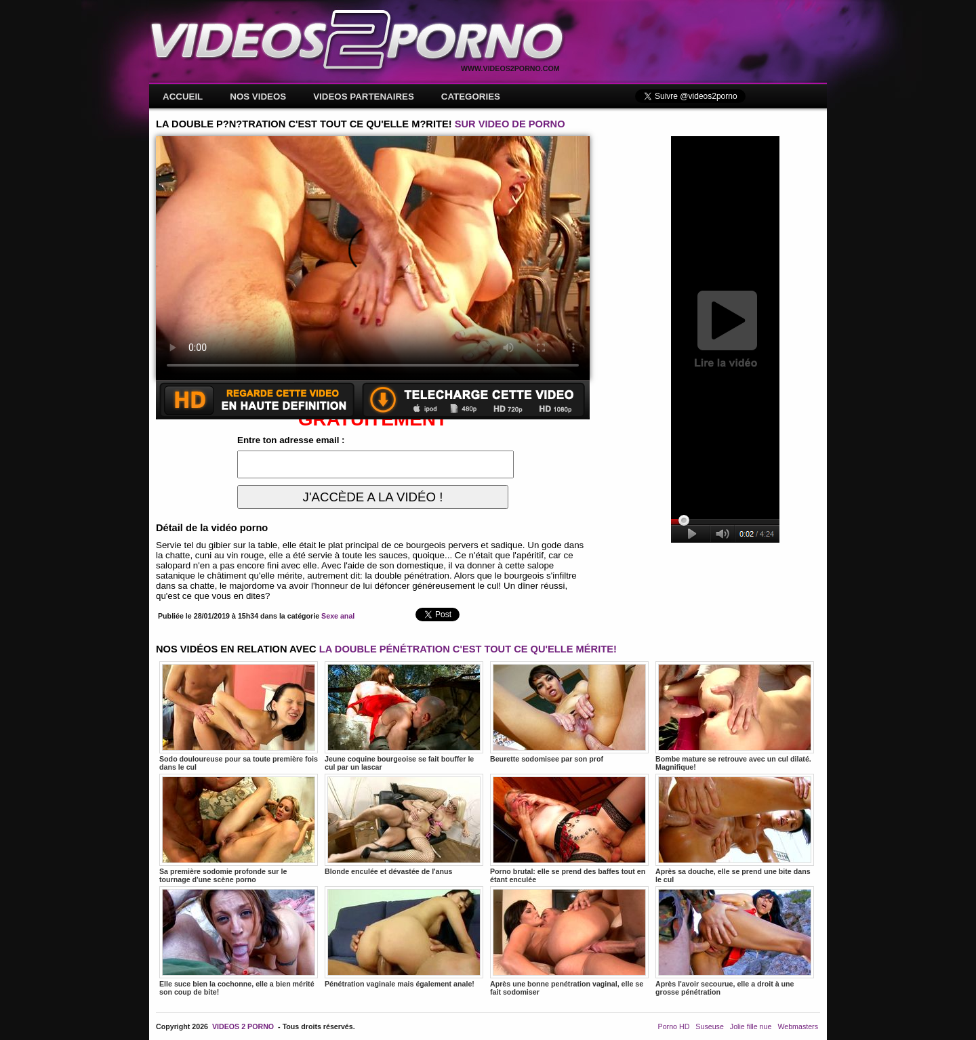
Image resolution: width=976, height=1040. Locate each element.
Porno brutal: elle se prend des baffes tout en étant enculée (569, 828)
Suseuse (709, 1026)
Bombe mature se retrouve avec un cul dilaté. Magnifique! (734, 716)
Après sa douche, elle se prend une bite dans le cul (734, 828)
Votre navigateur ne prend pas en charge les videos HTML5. (373, 258)
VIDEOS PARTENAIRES (363, 96)
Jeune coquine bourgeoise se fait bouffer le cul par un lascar (404, 716)
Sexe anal (337, 616)
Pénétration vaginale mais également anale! (404, 937)
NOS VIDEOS (258, 96)
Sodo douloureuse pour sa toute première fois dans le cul (238, 716)
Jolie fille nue (751, 1026)
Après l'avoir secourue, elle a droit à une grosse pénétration (734, 941)
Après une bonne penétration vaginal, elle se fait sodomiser (569, 941)
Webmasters (797, 1026)
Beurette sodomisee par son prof (569, 712)
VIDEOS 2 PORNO (243, 1026)
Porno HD (674, 1026)
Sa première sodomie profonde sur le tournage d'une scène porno (238, 828)
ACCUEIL (183, 96)
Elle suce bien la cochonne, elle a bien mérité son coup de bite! (238, 941)
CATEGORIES (470, 96)
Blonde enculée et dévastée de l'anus (404, 824)
